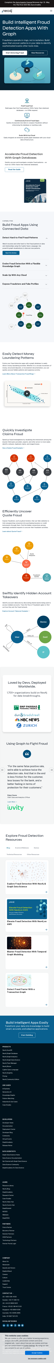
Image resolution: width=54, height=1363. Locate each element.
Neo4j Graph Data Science (11, 1060)
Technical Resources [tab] (14, 854)
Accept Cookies (37, 1353)
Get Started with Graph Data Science (14, 1161)
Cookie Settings (29, 1345)
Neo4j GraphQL (7, 1073)
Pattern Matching (8, 1098)
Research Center (8, 1195)
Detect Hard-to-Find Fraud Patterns (20, 237)
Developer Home (7, 1123)
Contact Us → (8, 1293)
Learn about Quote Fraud (11, 531)
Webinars (5, 1215)
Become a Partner (8, 1230)
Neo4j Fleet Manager (9, 1063)
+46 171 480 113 (13, 1300)
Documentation (7, 1126)
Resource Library (8, 1185)
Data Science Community (10, 1164)
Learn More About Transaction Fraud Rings (18, 374)
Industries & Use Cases (10, 1102)
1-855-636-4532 (11, 1297)
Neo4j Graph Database (10, 1053)
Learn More (11, 802)
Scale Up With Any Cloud (14, 275)
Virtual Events (7, 1139)
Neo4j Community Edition (10, 1079)
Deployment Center (8, 1129)
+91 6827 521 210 (12, 1316)
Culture (4, 1277)
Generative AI (6, 1092)
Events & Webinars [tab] (22, 848)
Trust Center (6, 1287)
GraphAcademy (7, 1142)
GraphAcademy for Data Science (13, 1168)
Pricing (4, 1076)
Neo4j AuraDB (7, 1050)
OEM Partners (7, 1237)
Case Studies (6, 1105)
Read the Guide (14, 169)
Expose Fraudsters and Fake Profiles (20, 284)
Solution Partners (8, 1234)
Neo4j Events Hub (8, 1205)
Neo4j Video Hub (8, 1202)
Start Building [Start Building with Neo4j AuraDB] (27, 1035)
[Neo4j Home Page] (7, 11)
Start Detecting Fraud (15, 53)
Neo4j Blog (6, 1189)
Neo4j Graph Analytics (9, 1056)
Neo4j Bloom (6, 1066)
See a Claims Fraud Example (12, 448)
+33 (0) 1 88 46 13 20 (15, 1306)
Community (6, 1136)
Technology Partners (9, 1240)
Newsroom (5, 1264)
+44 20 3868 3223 (11, 1303)
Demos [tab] (36, 848)
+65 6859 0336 (15, 1309)
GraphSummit (6, 1208)
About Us (5, 1261)
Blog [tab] (8, 848)
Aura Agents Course (24, 2)
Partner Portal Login (9, 1243)
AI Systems (6, 1089)
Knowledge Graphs (8, 1095)
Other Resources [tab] (33, 854)
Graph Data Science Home (11, 1155)
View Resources (37, 53)
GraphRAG (5, 1218)
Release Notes (7, 1145)
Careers (5, 1274)
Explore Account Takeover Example (15, 611)
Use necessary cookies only (37, 1358)
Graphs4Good (7, 1271)
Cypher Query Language (10, 1069)
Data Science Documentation (12, 1158)
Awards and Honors (8, 1268)
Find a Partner (7, 1227)
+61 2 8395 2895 (14, 1313)
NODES (4, 1211)
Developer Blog (7, 1132)
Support (5, 1284)
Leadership (6, 1281)
